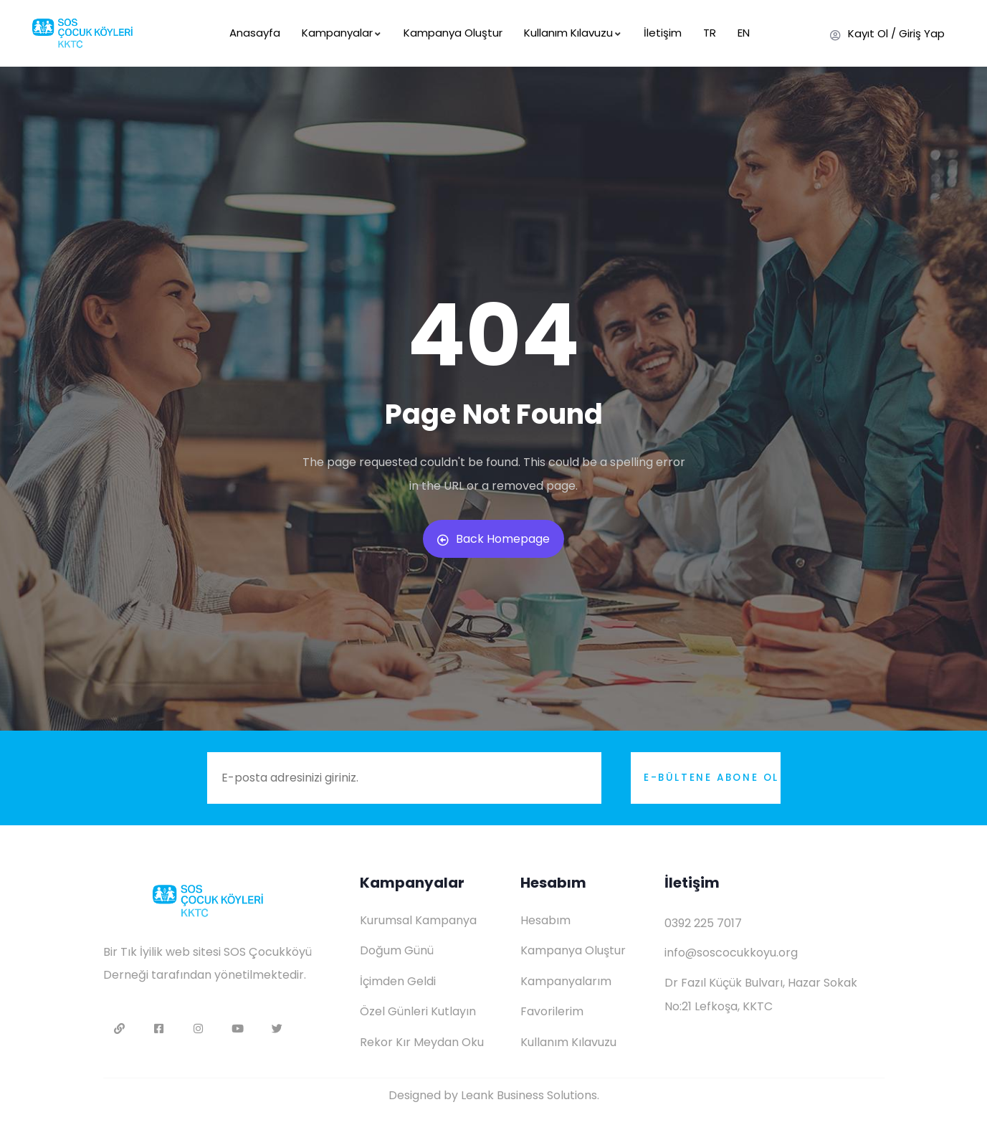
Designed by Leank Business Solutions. (493, 1095)
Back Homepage (493, 539)
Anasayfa (254, 32)
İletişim (663, 32)
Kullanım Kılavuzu (573, 32)
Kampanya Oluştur (453, 32)
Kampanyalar (342, 32)
